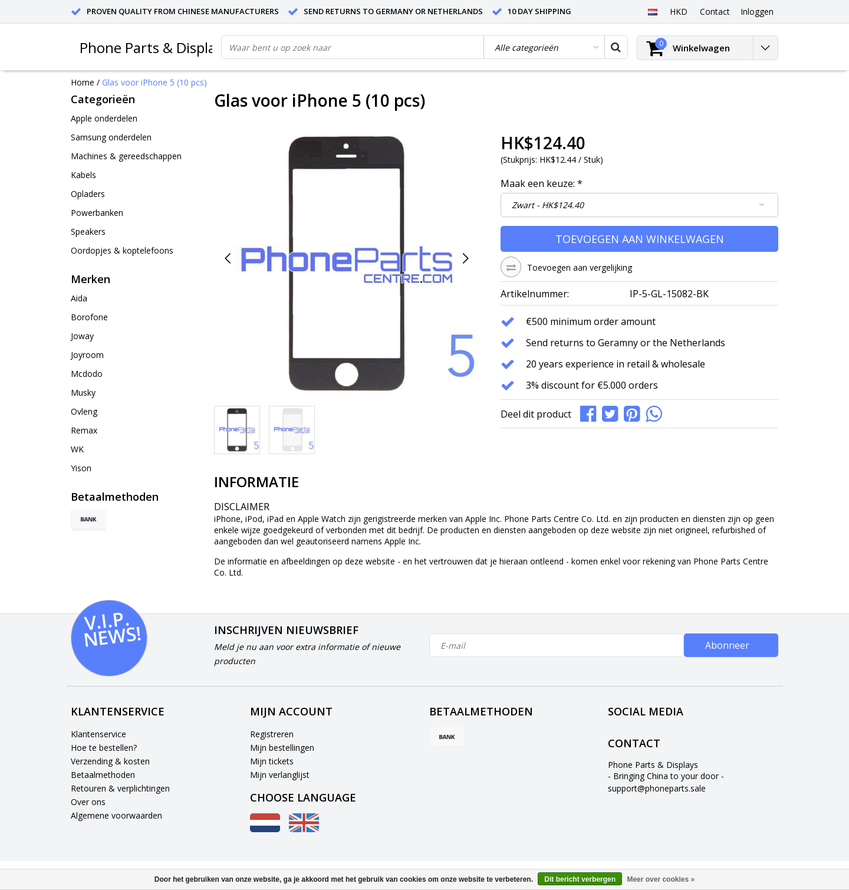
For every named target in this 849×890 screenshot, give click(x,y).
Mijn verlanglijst (280, 774)
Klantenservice (98, 734)
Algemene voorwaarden (116, 815)
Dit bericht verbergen (580, 879)
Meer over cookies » (661, 879)
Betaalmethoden (103, 774)
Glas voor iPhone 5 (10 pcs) (154, 82)
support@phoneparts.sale (657, 788)
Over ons (88, 801)
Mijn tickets (272, 761)
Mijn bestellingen (282, 747)
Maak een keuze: (542, 183)
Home (82, 82)
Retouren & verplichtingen (120, 788)
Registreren (272, 734)
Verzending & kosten (110, 761)
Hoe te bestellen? (104, 747)
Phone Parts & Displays (154, 47)
